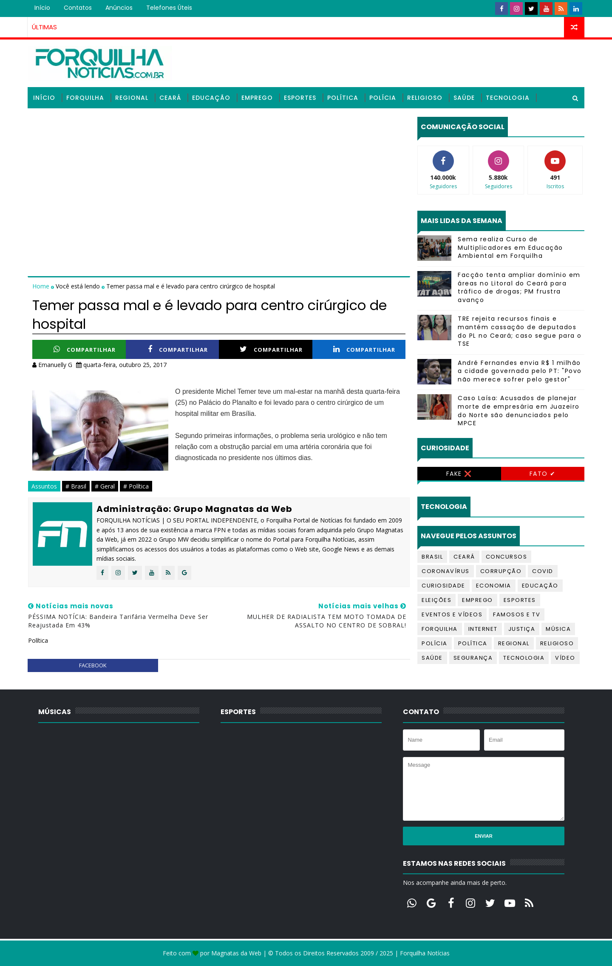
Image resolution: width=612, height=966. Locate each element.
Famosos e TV (516, 614)
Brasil (432, 557)
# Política (136, 486)
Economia (493, 586)
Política (342, 97)
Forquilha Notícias (425, 953)
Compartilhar (85, 349)
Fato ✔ (543, 473)
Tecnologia (508, 97)
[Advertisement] (219, 176)
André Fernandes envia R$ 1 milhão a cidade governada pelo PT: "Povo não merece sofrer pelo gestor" (520, 371)
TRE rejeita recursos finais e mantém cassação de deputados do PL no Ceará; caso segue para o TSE (520, 331)
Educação (211, 97)
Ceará (170, 97)
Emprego (257, 97)
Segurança (473, 658)
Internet (483, 629)
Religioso (424, 97)
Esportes (300, 97)
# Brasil (75, 486)
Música (558, 629)
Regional (131, 97)
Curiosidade (443, 586)
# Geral (105, 486)
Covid (542, 571)
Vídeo (565, 658)
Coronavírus (446, 571)
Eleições (436, 600)
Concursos (506, 557)
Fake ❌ (459, 473)
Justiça (522, 629)
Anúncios (119, 7)
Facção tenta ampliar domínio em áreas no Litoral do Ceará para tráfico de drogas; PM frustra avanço (519, 287)
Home (41, 286)
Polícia (382, 97)
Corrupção (501, 571)
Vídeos (45, 119)
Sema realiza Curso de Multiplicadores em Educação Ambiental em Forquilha (510, 247)
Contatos (78, 7)
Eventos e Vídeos (452, 614)
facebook (93, 665)
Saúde (464, 97)
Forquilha (85, 97)
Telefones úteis (169, 7)
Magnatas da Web (236, 953)
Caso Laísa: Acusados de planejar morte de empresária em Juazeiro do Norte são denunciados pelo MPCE (519, 410)
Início (42, 7)
